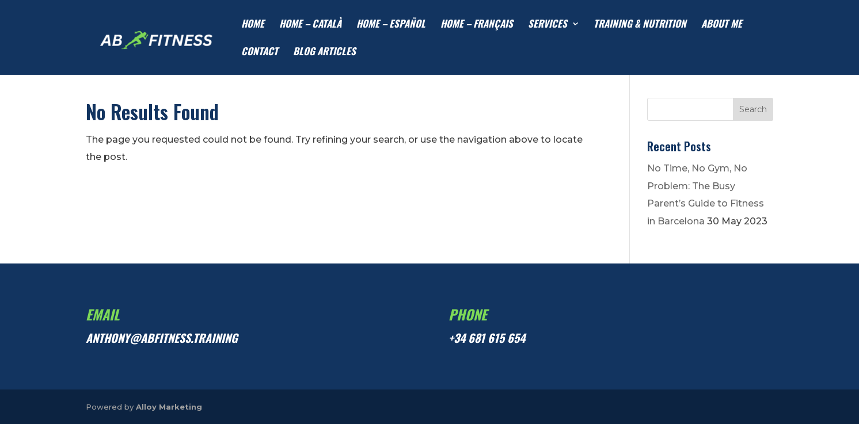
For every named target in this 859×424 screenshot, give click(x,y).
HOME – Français (476, 25)
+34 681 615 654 (486, 337)
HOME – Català (310, 25)
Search (753, 109)
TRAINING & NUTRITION (640, 25)
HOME (252, 25)
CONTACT (259, 52)
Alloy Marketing (169, 406)
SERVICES (547, 25)
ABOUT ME (721, 25)
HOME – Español (390, 25)
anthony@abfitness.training (162, 337)
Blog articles (324, 52)
